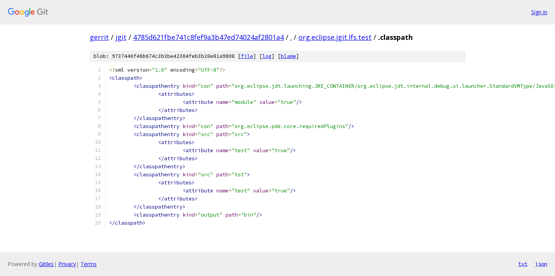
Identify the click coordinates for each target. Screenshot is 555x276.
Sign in (539, 12)
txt (522, 263)
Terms (89, 264)
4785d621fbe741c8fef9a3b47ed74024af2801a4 (208, 37)
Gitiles (46, 264)
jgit (121, 37)
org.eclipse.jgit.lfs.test (335, 37)
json (541, 263)
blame (288, 56)
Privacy (67, 264)
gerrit (99, 37)
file (247, 56)
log (267, 56)
